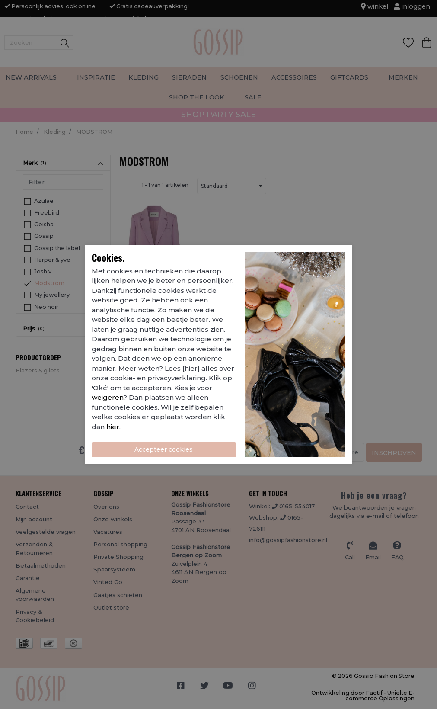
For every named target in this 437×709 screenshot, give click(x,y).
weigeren (107, 397)
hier (112, 427)
